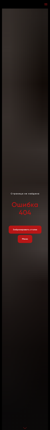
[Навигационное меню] (45, 4)
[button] (25, 230)
